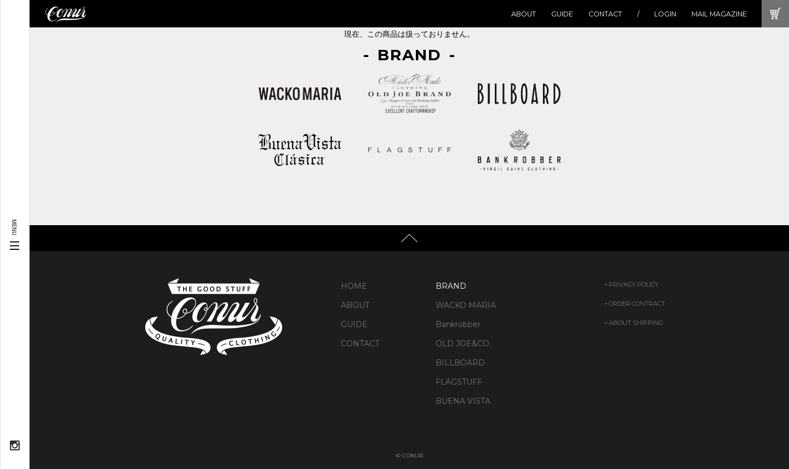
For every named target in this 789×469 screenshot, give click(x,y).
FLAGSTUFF (459, 382)
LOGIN (665, 14)
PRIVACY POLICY (634, 284)
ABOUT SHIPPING (636, 323)
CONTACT (605, 14)
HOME (354, 286)
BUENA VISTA (463, 401)
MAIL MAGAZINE (719, 14)
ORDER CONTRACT (637, 303)
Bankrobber (458, 324)
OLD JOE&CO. (463, 343)
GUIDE (562, 14)
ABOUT (523, 14)
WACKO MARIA (466, 305)
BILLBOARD (460, 363)
